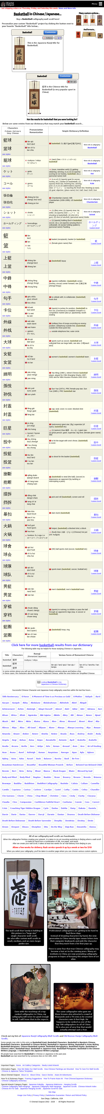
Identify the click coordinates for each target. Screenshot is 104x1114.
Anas (72, 733)
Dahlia (64, 808)
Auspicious (53, 752)
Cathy (66, 789)
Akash (5, 721)
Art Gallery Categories (31, 1065)
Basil (66, 758)
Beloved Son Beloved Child (89, 764)
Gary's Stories (47, 1075)
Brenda (87, 777)
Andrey (81, 733)
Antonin (63, 740)
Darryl (41, 814)
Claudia (5, 802)
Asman (41, 752)
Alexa (62, 721)
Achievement (8, 709)
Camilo (5, 789)
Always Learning (75, 727)
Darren (32, 814)
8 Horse (25, 696)
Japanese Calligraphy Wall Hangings (46, 1086)
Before (69, 764)
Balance (48, 758)
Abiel (74, 702)
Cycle (46, 808)
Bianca (47, 771)
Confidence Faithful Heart (47, 802)
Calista (74, 783)
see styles (6, 154)
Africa (14, 715)
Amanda (6, 733)
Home (18, 1065)
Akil (13, 721)
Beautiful (31, 764)
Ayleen (90, 752)
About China (35, 1075)
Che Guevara (8, 795)
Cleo (15, 802)
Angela (5, 740)
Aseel (21, 752)
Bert (14, 771)
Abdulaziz (35, 702)
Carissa (27, 789)
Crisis (4, 808)
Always (61, 727)
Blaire (72, 771)
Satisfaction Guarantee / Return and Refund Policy (66, 1095)
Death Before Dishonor (89, 814)
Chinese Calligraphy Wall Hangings (16, 1086)
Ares (32, 746)
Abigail (83, 702)
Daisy (72, 808)
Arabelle (93, 740)
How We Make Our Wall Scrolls (30, 1069)
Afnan (5, 715)
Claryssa (92, 795)
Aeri (100, 709)
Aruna (13, 752)
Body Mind (25, 777)
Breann (76, 777)
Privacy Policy (38, 1095)
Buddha (17, 783)
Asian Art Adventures (63, 1075)
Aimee (89, 715)
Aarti (98, 696)
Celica (84, 789)
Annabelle (51, 740)
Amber (26, 733)
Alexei (82, 721)
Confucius (67, 802)
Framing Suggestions (33, 1079)
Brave (57, 777)
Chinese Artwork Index (87, 1086)
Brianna (97, 777)
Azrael (30, 758)
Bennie (5, 771)
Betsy (29, 771)
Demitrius (69, 820)
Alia (97, 721)
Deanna (71, 814)
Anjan (40, 740)
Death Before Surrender (39, 820)
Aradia (5, 746)
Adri (82, 709)
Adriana (91, 709)
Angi (14, 740)
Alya (88, 727)
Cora (87, 802)
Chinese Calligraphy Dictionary (14, 1081)
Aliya (14, 727)
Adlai (74, 709)
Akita (28, 721)
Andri (90, 733)
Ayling (5, 758)
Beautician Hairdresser (13, 764)
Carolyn (48, 789)
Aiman (80, 715)
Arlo (48, 746)
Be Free (75, 758)
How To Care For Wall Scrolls (87, 1069)
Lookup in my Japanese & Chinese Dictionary (53, 683)
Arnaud (66, 746)
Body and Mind (9, 777)
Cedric (76, 789)
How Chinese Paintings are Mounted (59, 1069)
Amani (16, 733)
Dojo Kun (69, 826)
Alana (46, 721)
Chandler (94, 789)
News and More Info (67, 8)
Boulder (47, 777)
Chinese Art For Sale (10, 1089)
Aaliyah (88, 696)
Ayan (74, 752)
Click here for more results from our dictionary (52, 645)
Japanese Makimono (54, 1084)
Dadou (55, 808)
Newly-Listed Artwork (50, 1065)
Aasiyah (16, 702)
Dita (46, 826)
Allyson (42, 727)
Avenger (65, 752)
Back (38, 758)
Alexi (90, 721)
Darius (22, 814)
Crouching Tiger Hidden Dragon (25, 808)
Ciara (64, 795)
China (29, 795)
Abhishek (64, 702)
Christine (54, 795)
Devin (90, 820)
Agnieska (32, 715)
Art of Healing (94, 746)
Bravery (66, 777)
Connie (78, 802)
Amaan (97, 727)
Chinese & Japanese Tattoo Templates (17, 1071)
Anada (63, 733)
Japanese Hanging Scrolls (30, 1089)
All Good (32, 727)
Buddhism (29, 783)
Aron (75, 746)
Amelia (44, 733)
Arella (24, 746)
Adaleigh (31, 709)
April (72, 740)
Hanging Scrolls (70, 1084)
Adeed (58, 709)
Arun (4, 752)
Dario (13, 814)
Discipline (36, 826)
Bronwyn (6, 783)
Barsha (58, 758)
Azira (13, 758)
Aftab (22, 715)
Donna (92, 826)
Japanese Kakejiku (36, 1084)
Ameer (35, 733)
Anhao (22, 740)
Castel (58, 789)
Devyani (15, 826)
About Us (25, 1075)
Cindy (72, 795)
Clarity (81, 795)
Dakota (82, 808)
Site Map (52, 1092)
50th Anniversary (10, 696)
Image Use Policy (24, 1095)
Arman (56, 746)
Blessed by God (85, 771)
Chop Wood (41, 795)
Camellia (95, 783)
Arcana (15, 746)
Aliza (22, 727)
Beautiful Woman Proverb (51, 764)
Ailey (65, 715)
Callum (84, 783)
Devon (5, 826)
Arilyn (40, 746)
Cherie (21, 795)
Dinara (25, 826)
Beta (21, 771)
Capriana (16, 789)
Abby (25, 702)
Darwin (50, 814)
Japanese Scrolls (70, 1086)
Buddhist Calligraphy (47, 783)
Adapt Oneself (45, 709)
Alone (52, 727)
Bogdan (37, 777)
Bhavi (38, 771)
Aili (72, 715)
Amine (54, 733)
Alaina (37, 721)
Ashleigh (31, 752)
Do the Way (56, 826)
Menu (97, 4)
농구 (59, 38)
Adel (67, 709)
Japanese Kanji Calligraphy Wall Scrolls (40, 1036)
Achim (21, 709)
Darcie (5, 814)
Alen (54, 721)
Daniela (92, 808)
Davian (61, 814)
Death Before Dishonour (13, 820)
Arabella (81, 740)
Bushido (64, 783)
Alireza (5, 727)
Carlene (37, 789)
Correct (95, 802)
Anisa (31, 740)
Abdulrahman (50, 702)
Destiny (81, 820)
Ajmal (97, 715)
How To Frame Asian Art (53, 1079)
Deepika (58, 820)
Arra (82, 746)
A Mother (77, 696)
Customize (50, 32)
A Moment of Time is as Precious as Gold (51, 696)
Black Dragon (59, 771)
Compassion (26, 802)
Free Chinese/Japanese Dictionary (78, 1079)
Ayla (82, 752)
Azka (21, 758)
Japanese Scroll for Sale (52, 1089)
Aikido (57, 715)
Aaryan (5, 702)
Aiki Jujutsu (45, 715)
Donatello (81, 826)
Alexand (72, 721)
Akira (20, 721)
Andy (98, 733)
